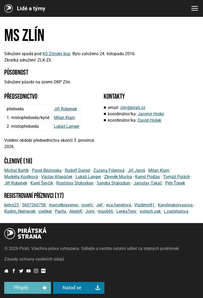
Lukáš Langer (66, 126)
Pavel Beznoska (47, 170)
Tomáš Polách (176, 176)
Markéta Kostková (21, 176)
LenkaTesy (126, 211)
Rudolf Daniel (77, 170)
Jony (90, 211)
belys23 (12, 204)
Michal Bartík (16, 170)
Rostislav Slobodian (75, 183)
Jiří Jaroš (136, 170)
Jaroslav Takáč (147, 183)
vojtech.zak (151, 211)
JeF (100, 204)
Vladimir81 (145, 204)
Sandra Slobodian (113, 183)
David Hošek (149, 120)
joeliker (46, 211)
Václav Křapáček (56, 176)
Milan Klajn (64, 117)
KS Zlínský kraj (56, 53)
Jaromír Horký (151, 113)
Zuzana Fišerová (108, 170)
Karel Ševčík (41, 183)
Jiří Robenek (65, 108)
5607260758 (34, 204)
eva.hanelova (119, 204)
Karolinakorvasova (176, 204)
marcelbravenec (64, 204)
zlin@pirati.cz (132, 107)
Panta (61, 211)
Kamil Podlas (147, 176)
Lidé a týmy (31, 8)
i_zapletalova (176, 211)
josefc (88, 204)
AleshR (76, 211)
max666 (106, 211)
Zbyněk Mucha (118, 176)
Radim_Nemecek (20, 211)
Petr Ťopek (175, 183)
